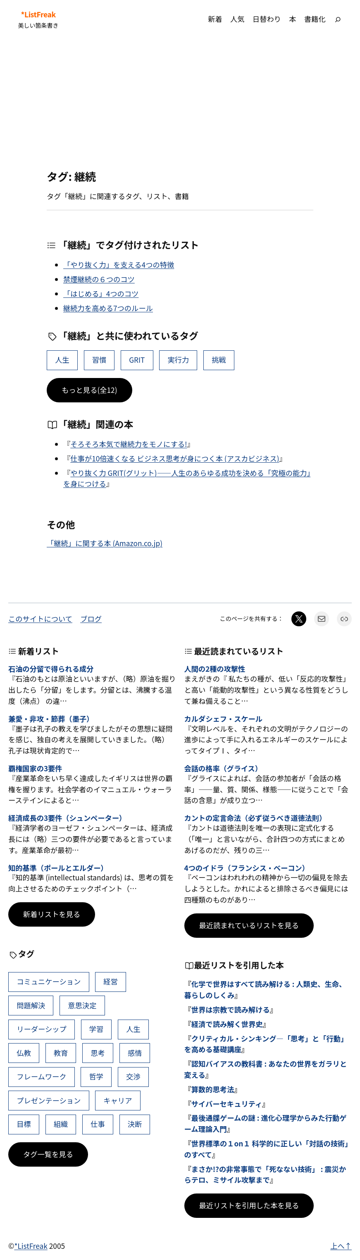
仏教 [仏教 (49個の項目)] (24, 1053)
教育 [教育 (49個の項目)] (61, 1053)
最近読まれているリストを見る (249, 925)
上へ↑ (341, 1246)
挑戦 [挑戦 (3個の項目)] (219, 359)
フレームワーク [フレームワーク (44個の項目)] (41, 1076)
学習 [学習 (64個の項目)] (96, 1029)
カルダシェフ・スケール (223, 719)
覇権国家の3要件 (35, 768)
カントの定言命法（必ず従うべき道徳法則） (255, 818)
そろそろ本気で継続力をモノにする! (128, 444)
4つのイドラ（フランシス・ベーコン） (246, 868)
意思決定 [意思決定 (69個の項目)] (82, 1005)
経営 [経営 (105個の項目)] (110, 981)
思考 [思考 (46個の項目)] (98, 1053)
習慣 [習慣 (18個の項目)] (99, 359)
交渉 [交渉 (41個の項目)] (133, 1076)
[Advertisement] (180, 104)
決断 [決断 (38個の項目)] (135, 1124)
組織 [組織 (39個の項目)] (61, 1124)
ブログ (91, 618)
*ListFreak (38, 14)
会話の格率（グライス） (223, 768)
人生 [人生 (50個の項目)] (62, 359)
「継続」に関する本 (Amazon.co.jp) (104, 543)
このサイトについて (40, 618)
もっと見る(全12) (89, 390)
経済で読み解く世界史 (227, 1024)
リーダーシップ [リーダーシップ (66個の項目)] (42, 1029)
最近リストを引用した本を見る (249, 1205)
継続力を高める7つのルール (108, 308)
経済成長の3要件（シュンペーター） (67, 818)
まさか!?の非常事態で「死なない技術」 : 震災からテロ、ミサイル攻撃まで (265, 1174)
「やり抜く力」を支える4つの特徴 (118, 264)
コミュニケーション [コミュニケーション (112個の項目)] (49, 981)
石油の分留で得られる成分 (50, 669)
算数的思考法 (212, 1089)
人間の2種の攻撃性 (215, 669)
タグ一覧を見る (48, 1154)
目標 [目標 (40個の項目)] (24, 1124)
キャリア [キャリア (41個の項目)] (117, 1100)
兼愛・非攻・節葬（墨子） (50, 719)
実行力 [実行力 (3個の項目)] (178, 359)
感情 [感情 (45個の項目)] (135, 1053)
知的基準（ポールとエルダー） (58, 868)
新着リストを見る (51, 914)
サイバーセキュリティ (226, 1103)
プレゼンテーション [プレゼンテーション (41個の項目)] (49, 1100)
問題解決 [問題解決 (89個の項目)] (31, 1005)
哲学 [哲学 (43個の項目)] (96, 1076)
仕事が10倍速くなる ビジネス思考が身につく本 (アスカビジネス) (174, 458)
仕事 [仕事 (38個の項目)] (98, 1124)
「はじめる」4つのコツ (100, 293)
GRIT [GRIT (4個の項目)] (137, 359)
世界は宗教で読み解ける (230, 1009)
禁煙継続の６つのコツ (99, 279)
